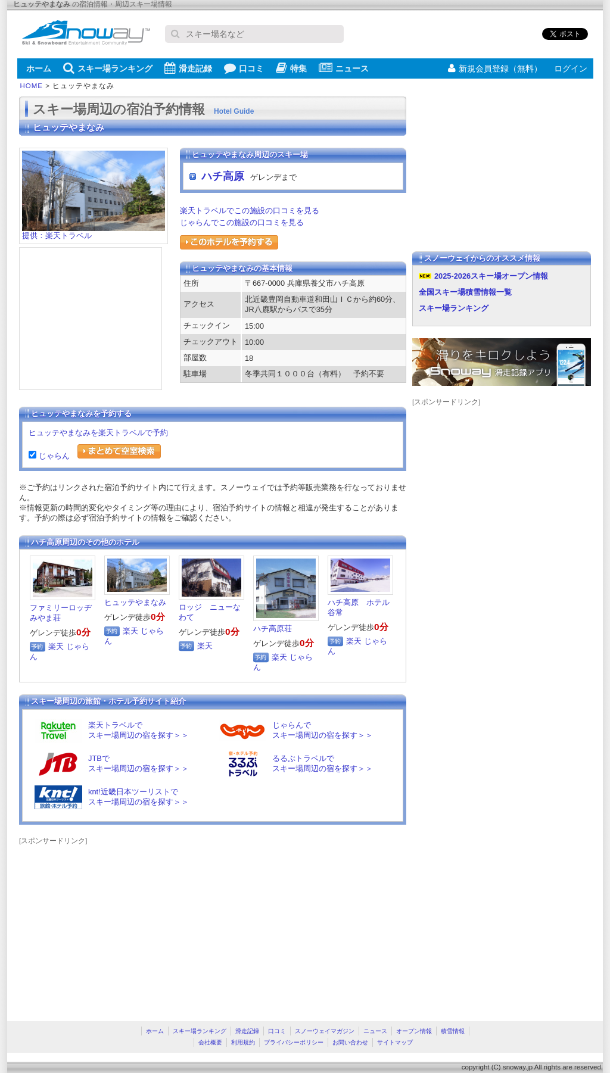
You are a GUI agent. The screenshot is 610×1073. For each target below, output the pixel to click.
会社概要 (210, 1042)
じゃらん (53, 455)
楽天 (56, 646)
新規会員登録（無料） (495, 68)
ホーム (38, 68)
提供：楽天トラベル (93, 232)
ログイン (570, 68)
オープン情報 (414, 1031)
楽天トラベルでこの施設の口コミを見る (249, 210)
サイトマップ (395, 1042)
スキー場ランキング (107, 68)
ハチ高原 (222, 176)
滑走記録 (188, 68)
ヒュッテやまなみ (135, 602)
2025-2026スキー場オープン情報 (491, 276)
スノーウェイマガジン (324, 1031)
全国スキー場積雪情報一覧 (465, 292)
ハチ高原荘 (272, 628)
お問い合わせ (350, 1042)
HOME (31, 85)
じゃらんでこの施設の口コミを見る (242, 222)
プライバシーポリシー (293, 1042)
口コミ (244, 68)
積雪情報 (453, 1031)
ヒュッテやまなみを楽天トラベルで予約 (98, 432)
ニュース (344, 68)
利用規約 (243, 1042)
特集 (291, 68)
